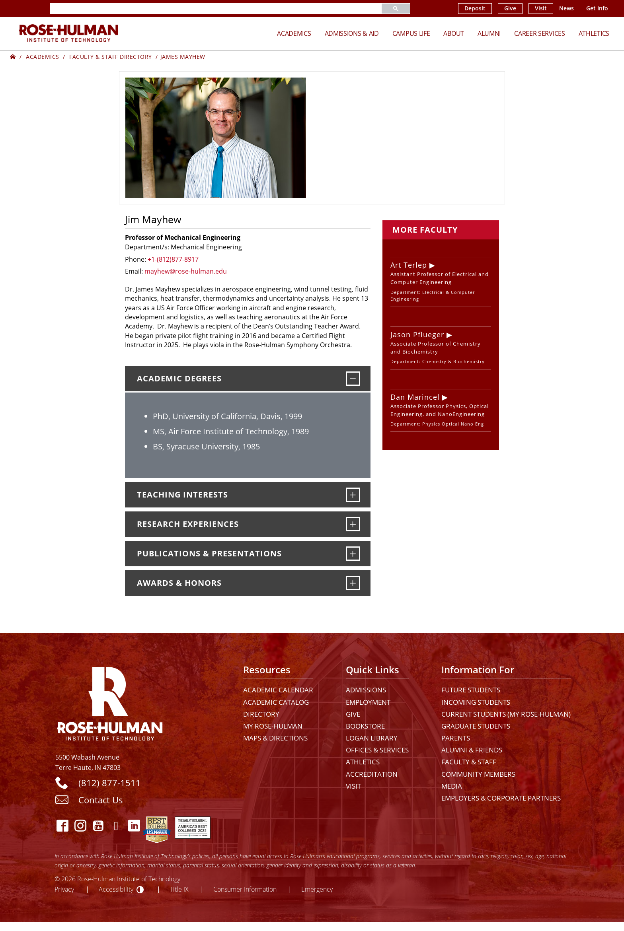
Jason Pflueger (417, 334)
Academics (294, 33)
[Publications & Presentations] (353, 553)
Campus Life (411, 33)
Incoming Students (475, 702)
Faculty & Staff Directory (110, 56)
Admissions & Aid (352, 33)
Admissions (366, 689)
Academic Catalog (276, 702)
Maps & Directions (275, 737)
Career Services (539, 33)
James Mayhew (182, 56)
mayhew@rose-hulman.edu (185, 271)
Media (451, 786)
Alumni (489, 33)
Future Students (470, 689)
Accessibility (116, 889)
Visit (541, 8)
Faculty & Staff (468, 761)
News (566, 8)
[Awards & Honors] (353, 583)
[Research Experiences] (353, 524)
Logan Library (372, 737)
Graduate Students (475, 726)
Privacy (64, 889)
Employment (368, 702)
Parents (455, 737)
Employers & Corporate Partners (501, 798)
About (453, 33)
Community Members (478, 774)
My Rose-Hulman (272, 726)
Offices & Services (377, 749)
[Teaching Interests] (353, 495)
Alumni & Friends (471, 749)
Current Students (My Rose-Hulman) (506, 714)
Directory (261, 714)
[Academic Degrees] (353, 378)
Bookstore (365, 726)
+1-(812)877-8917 (173, 259)
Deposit (475, 8)
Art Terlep (408, 265)
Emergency (317, 889)
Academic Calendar (278, 689)
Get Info (597, 8)
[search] (206, 9)
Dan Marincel (415, 397)
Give (510, 8)
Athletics (594, 33)
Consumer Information (245, 889)
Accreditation (372, 774)
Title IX (179, 889)
